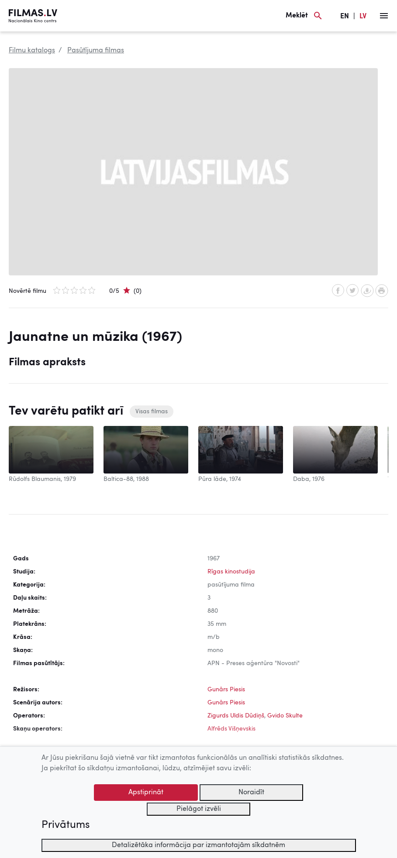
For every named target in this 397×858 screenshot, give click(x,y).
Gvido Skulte (285, 716)
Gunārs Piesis (226, 689)
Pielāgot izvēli (198, 809)
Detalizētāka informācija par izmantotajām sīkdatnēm (198, 845)
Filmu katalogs (32, 50)
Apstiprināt (145, 792)
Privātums (65, 825)
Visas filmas (151, 411)
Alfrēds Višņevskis (231, 729)
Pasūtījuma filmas (95, 50)
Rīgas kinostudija (231, 572)
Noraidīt (251, 792)
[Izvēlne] (384, 15)
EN (344, 16)
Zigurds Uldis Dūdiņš (235, 716)
